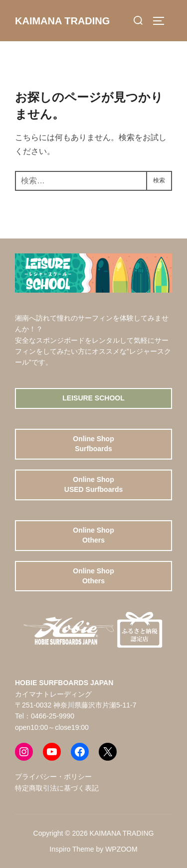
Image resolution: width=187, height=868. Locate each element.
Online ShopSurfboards (93, 444)
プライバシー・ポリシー (53, 777)
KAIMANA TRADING (62, 20)
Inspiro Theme (71, 849)
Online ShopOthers (93, 535)
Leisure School (93, 398)
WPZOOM (121, 849)
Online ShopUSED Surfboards (93, 484)
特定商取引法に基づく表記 (57, 788)
